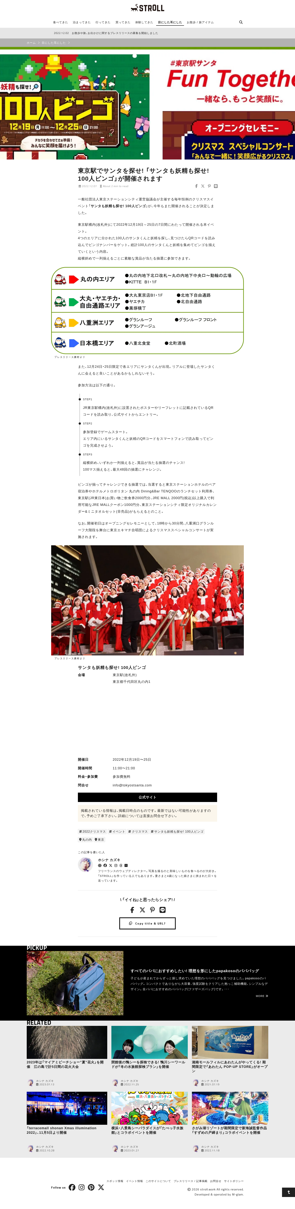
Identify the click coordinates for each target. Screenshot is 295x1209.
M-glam (237, 1194)
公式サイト (148, 797)
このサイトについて (158, 1181)
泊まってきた (82, 22)
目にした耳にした (170, 22)
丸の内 (87, 839)
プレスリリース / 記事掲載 (191, 1181)
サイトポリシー (234, 1181)
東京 (101, 839)
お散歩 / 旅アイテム (200, 22)
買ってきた (123, 22)
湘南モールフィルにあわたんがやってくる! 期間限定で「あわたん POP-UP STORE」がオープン (230, 1066)
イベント (119, 831)
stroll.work (208, 1189)
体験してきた (144, 22)
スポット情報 (114, 1181)
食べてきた (60, 22)
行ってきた (103, 22)
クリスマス (140, 831)
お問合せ (215, 1181)
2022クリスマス (94, 831)
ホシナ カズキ (109, 859)
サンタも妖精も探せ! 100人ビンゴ (179, 831)
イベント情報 (134, 1181)
